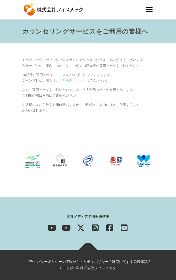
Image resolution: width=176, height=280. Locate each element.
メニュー (149, 10)
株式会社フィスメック (98, 268)
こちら (64, 80)
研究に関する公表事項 (130, 262)
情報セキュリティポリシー (87, 262)
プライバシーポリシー (44, 262)
